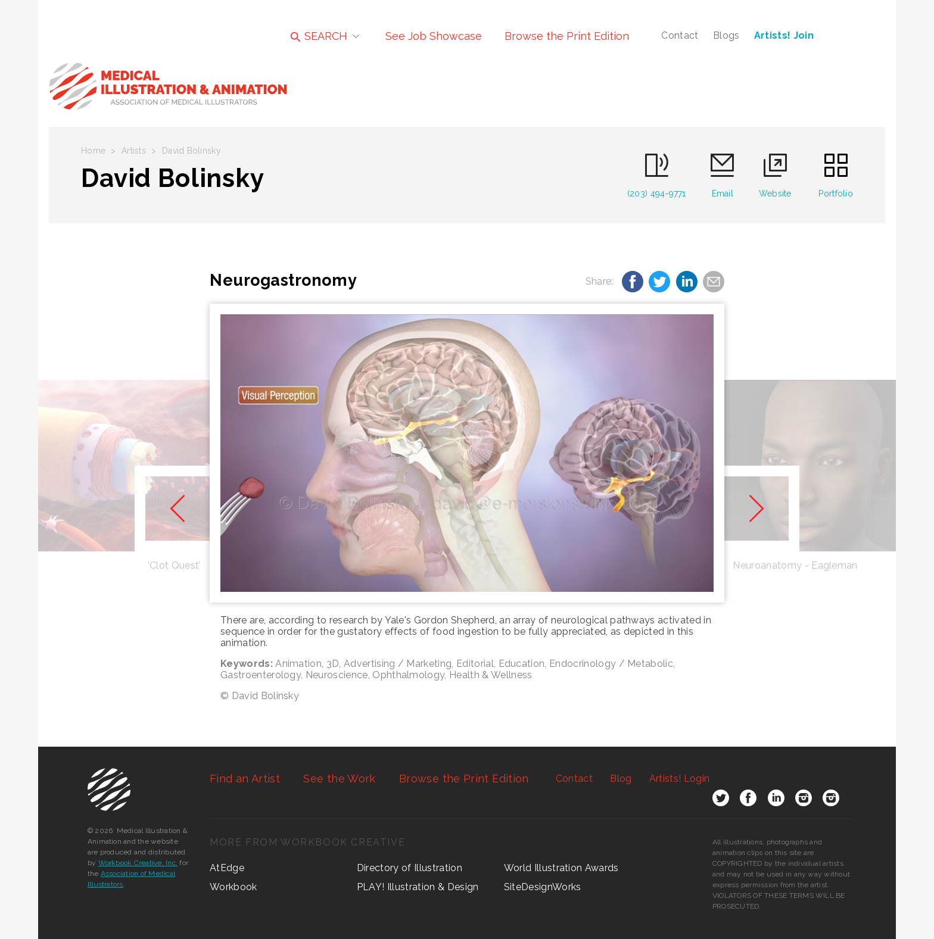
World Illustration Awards (561, 868)
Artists (134, 150)
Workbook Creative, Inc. (138, 863)
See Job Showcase (433, 36)
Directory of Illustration (409, 868)
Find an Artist (245, 778)
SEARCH (319, 36)
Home (93, 150)
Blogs (726, 35)
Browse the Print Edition (567, 36)
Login (679, 778)
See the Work (339, 778)
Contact (679, 35)
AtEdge (227, 868)
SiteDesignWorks (542, 887)
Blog (620, 778)
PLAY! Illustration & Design (418, 887)
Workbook (233, 887)
